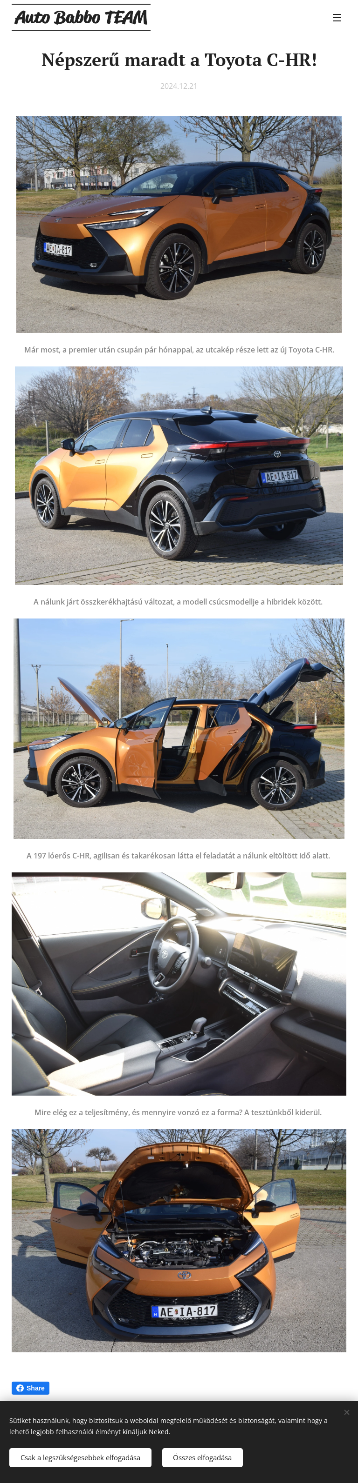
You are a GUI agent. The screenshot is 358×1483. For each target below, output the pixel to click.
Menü (337, 17)
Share (30, 1388)
